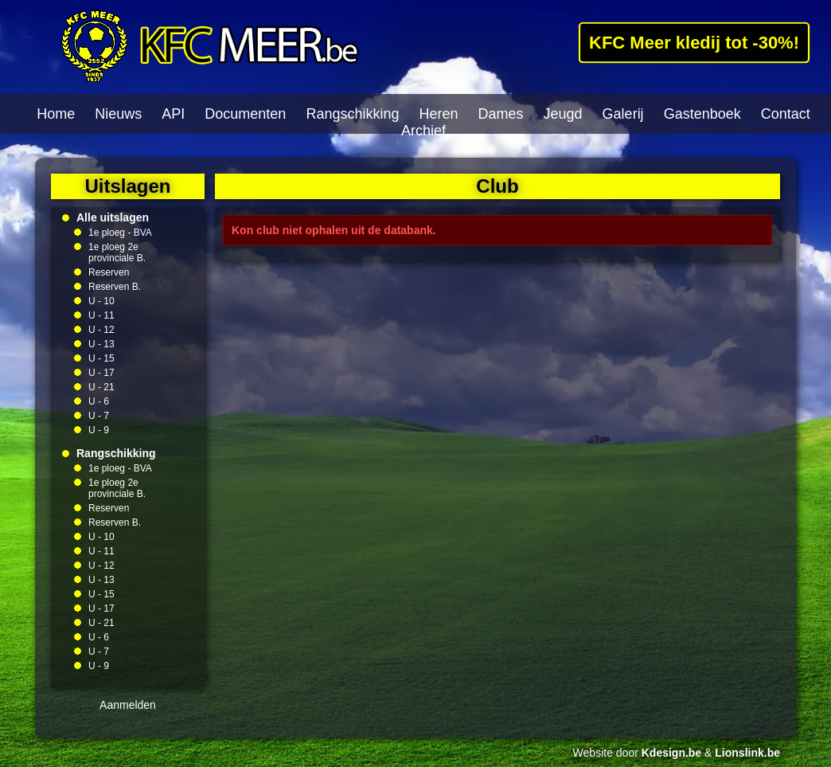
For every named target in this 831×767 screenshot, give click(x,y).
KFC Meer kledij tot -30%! (693, 42)
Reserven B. (114, 286)
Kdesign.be (671, 752)
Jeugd (563, 114)
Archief (423, 131)
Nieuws (118, 114)
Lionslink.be (747, 752)
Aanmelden (127, 705)
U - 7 (98, 415)
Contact (785, 114)
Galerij (623, 114)
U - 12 (101, 329)
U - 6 (98, 401)
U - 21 (101, 387)
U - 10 (101, 301)
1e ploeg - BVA (120, 232)
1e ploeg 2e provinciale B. (117, 252)
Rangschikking (352, 114)
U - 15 (101, 358)
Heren (438, 114)
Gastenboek (702, 114)
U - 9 (98, 430)
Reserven (108, 272)
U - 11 (101, 315)
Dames (501, 114)
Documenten (245, 114)
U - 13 (101, 344)
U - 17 (101, 372)
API (173, 114)
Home (56, 114)
